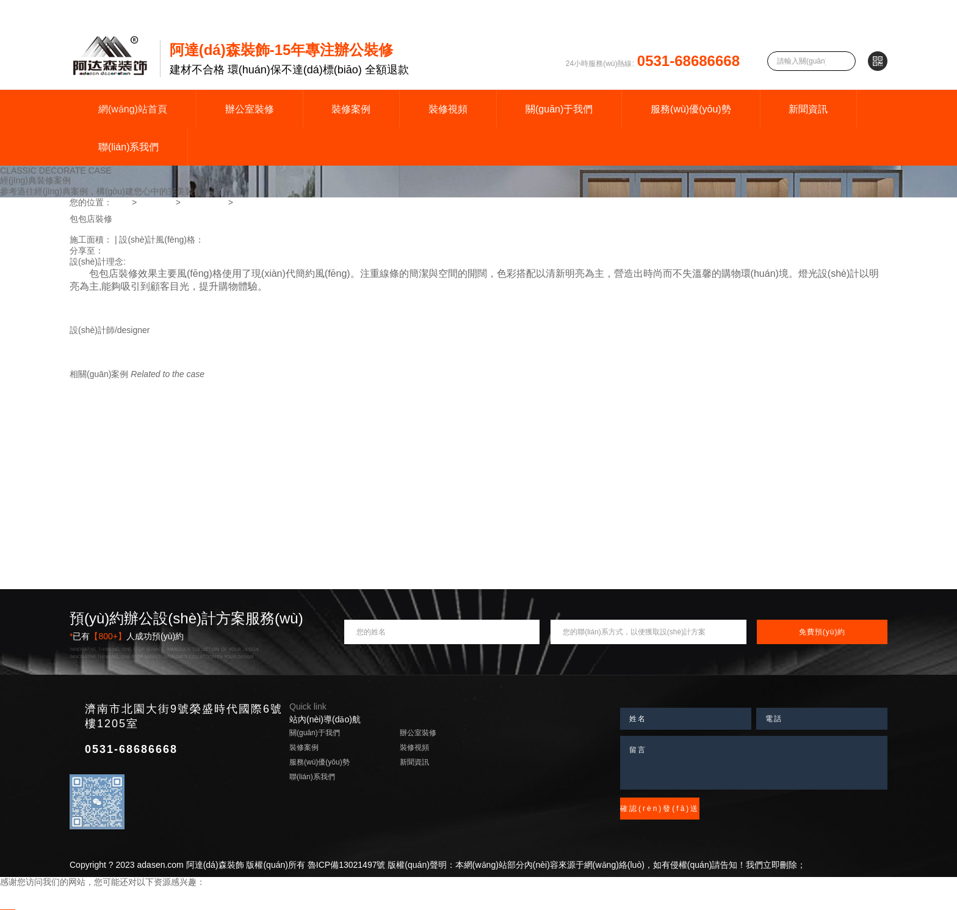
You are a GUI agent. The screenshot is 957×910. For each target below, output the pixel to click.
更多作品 (192, 363)
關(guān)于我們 (559, 109)
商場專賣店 (204, 202)
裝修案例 (350, 109)
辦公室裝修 (249, 109)
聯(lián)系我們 (128, 147)
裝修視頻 (448, 109)
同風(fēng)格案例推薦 (111, 385)
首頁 (120, 202)
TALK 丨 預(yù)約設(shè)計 (121, 363)
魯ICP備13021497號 (347, 865)
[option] (478, 209)
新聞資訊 (808, 109)
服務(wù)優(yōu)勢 (691, 109)
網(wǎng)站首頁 (132, 109)
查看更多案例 (179, 385)
